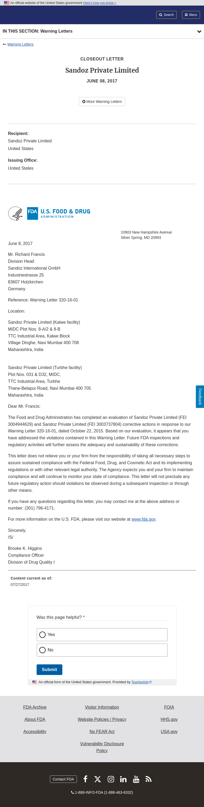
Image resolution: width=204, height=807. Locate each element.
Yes (51, 634)
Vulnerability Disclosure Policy (102, 747)
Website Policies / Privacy (102, 719)
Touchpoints (139, 682)
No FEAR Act (101, 731)
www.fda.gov (143, 519)
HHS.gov (168, 719)
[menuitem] (102, 583)
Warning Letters (20, 44)
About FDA (34, 719)
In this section (37, 31)
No (51, 649)
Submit (49, 669)
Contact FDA (63, 779)
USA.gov (169, 731)
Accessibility (34, 731)
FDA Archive (34, 707)
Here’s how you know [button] (99, 3)
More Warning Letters (102, 101)
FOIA (169, 707)
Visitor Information (102, 707)
